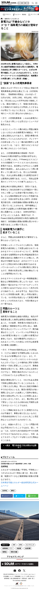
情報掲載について (20, 576)
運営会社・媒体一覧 (27, 578)
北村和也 (4, 490)
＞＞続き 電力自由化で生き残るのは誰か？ (19, 446)
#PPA (20, 545)
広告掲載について (8, 576)
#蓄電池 (4, 552)
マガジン (7, 14)
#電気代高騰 (13, 552)
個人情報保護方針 (16, 578)
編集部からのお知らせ (12, 19)
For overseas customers (19, 580)
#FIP (14, 545)
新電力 (13, 490)
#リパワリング (30, 545)
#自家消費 (27, 548)
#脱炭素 (19, 548)
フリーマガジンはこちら (27, 574)
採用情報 (6, 578)
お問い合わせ (30, 576)
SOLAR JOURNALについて (11, 574)
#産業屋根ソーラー (7, 548)
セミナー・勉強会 (19, 14)
